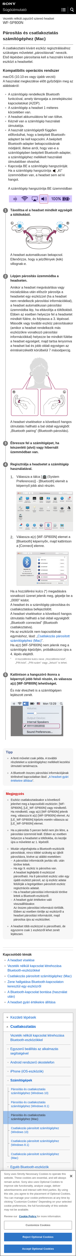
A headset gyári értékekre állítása (31, 1002)
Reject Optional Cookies (38, 1239)
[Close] (71, 1178)
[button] (72, 10)
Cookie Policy (28, 1219)
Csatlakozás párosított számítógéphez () (39, 976)
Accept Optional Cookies (38, 1251)
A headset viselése (20, 960)
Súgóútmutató (15, 10)
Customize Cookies (38, 1228)
